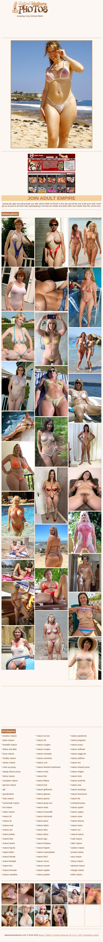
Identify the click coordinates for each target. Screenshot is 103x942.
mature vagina (76, 812)
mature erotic (42, 771)
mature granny (43, 798)
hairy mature (7, 798)
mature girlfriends (44, 789)
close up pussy (8, 767)
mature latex (42, 830)
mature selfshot (77, 758)
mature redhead (77, 749)
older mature (76, 843)
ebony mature (8, 776)
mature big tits (8, 848)
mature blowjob (8, 861)
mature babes (8, 834)
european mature (9, 781)
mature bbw (7, 839)
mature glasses (43, 794)
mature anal (7, 825)
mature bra (6, 866)
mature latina (42, 834)
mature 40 (6, 821)
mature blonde (8, 857)
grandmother (7, 794)
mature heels (42, 807)
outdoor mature (77, 848)
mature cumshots (44, 758)
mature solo (75, 785)
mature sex (75, 762)
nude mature (76, 839)
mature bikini (7, 852)
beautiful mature (9, 745)
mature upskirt (76, 807)
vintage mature (77, 870)
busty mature (7, 754)
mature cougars (43, 745)
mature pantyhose (78, 736)
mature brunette (9, 870)
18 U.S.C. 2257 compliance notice (84, 935)
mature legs (41, 839)
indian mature (8, 812)
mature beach (8, 843)
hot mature (6, 807)
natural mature (77, 834)
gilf (3, 789)
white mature (76, 874)
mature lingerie (43, 848)
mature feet (41, 776)
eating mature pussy (10, 771)
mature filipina (42, 781)
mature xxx (75, 830)
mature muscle (43, 866)
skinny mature (76, 861)
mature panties (43, 874)
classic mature (8, 762)
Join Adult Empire (51, 198)
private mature (77, 852)
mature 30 (6, 816)
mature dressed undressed (48, 767)
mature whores (77, 821)
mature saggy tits (78, 754)
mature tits (75, 798)
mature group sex (44, 803)
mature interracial (44, 816)
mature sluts (76, 776)
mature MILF (42, 857)
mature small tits (77, 781)
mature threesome (78, 794)
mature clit (41, 740)
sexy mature (76, 857)
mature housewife (44, 812)
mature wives (76, 825)
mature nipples (43, 870)
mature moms (42, 861)
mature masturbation (45, 852)
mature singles (77, 771)
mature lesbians (43, 843)
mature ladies (42, 825)
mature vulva (76, 816)
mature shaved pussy (80, 767)
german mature (8, 785)
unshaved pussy (77, 803)
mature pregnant (77, 740)
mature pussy (76, 745)
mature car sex (43, 736)
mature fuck (41, 785)
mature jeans (42, 821)
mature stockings (78, 789)
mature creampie (44, 754)
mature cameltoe (9, 874)
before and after (9, 749)
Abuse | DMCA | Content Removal (53, 935)
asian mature (7, 740)
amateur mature (9, 736)
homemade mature (10, 803)
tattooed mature (77, 866)
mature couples (43, 749)
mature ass (7, 830)
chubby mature (8, 758)
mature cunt (41, 762)
